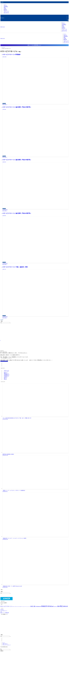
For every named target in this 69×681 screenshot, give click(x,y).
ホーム (3, 642)
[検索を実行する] (10, 593)
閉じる (2, 650)
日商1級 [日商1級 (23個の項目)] (49, 606)
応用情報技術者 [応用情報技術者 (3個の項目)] (38, 606)
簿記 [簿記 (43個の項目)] (61, 606)
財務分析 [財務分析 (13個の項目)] (65, 606)
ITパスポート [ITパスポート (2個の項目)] (20, 606)
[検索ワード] (5, 322)
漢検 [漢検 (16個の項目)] (58, 606)
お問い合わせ (4, 643)
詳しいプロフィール (4, 361)
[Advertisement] (9, 333)
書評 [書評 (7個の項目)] (53, 606)
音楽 (5, 379)
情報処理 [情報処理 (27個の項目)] (44, 606)
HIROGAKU (2, 38)
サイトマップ (6, 13)
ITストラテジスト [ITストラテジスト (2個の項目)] (15, 606)
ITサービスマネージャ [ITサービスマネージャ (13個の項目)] (6, 606)
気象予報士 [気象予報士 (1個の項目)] (55, 606)
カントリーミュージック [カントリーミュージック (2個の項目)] (26, 606)
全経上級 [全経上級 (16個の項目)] (32, 606)
